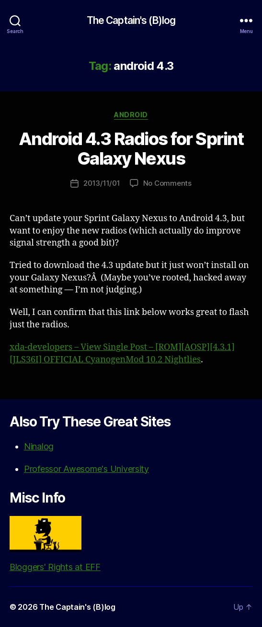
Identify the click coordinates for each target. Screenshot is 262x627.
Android (131, 115)
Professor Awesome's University (86, 469)
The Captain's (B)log (131, 20)
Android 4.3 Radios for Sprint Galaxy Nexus (131, 148)
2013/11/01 (101, 183)
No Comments (167, 183)
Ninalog (39, 446)
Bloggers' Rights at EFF (55, 544)
